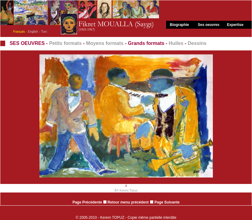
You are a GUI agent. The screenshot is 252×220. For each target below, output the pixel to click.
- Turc (43, 31)
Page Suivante (167, 202)
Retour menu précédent (126, 202)
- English (32, 31)
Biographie (179, 25)
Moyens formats (105, 43)
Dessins (197, 43)
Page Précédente (87, 202)
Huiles (176, 43)
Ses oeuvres (209, 25)
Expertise (235, 25)
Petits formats (65, 43)
